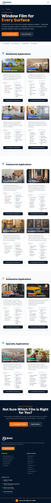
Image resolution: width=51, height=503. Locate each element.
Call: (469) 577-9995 (10, 34)
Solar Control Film (6, 461)
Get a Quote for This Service (13, 100)
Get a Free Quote (26, 34)
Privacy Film (5, 465)
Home (3, 9)
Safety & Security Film (7, 460)
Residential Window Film (7, 456)
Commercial (15, 43)
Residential (6, 43)
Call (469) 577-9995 (18, 424)
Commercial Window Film (8, 458)
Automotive (25, 43)
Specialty (34, 43)
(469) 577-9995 (8, 448)
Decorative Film (6, 463)
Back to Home (35, 424)
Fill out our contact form (8, 493)
